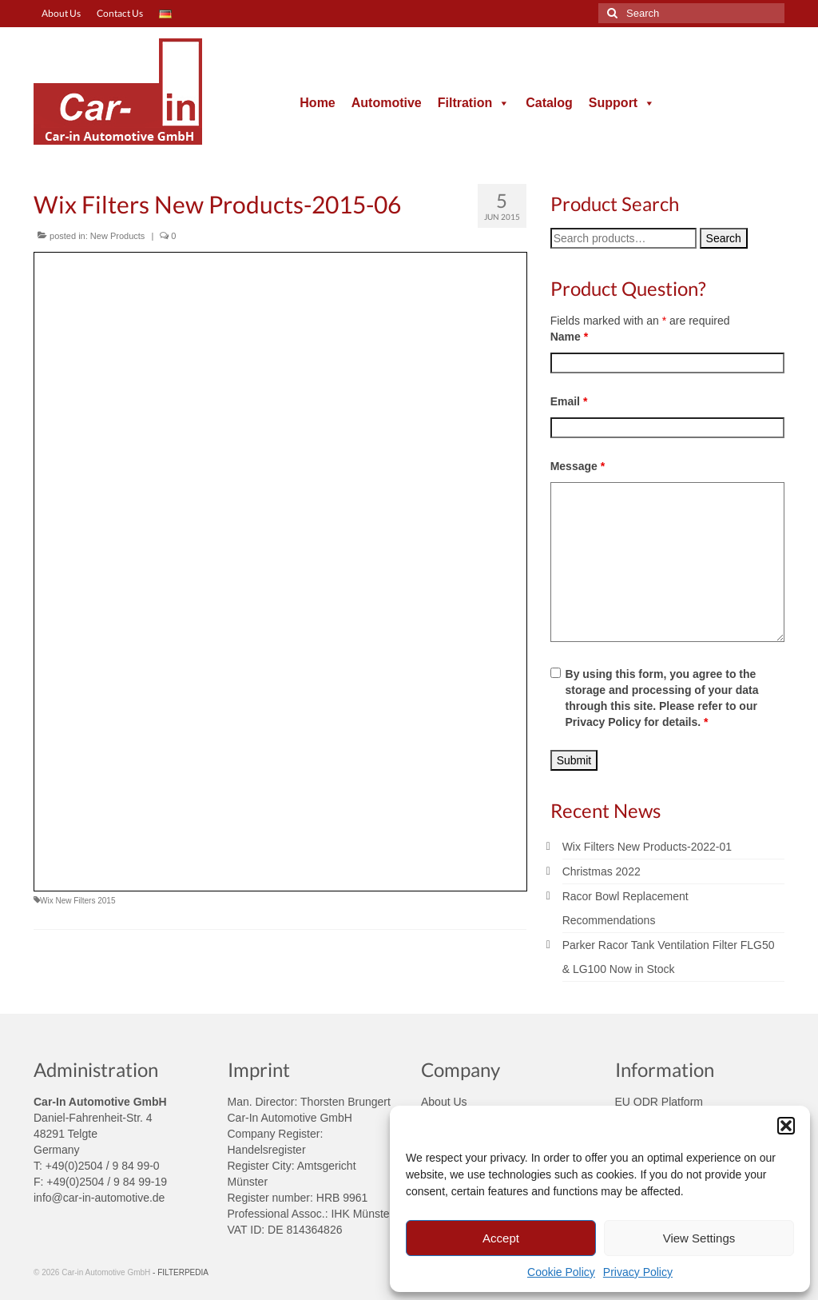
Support (622, 103)
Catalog (549, 103)
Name (569, 336)
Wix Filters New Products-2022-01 (647, 846)
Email (569, 401)
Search (723, 238)
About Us (444, 1101)
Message (578, 466)
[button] (786, 1126)
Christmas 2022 (601, 871)
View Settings (699, 1238)
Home (317, 103)
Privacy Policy (638, 1272)
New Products (117, 236)
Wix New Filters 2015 (77, 900)
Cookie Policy (561, 1272)
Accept (500, 1238)
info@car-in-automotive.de (99, 1197)
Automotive (386, 103)
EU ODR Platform (659, 1101)
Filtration (474, 103)
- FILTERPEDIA (180, 1272)
